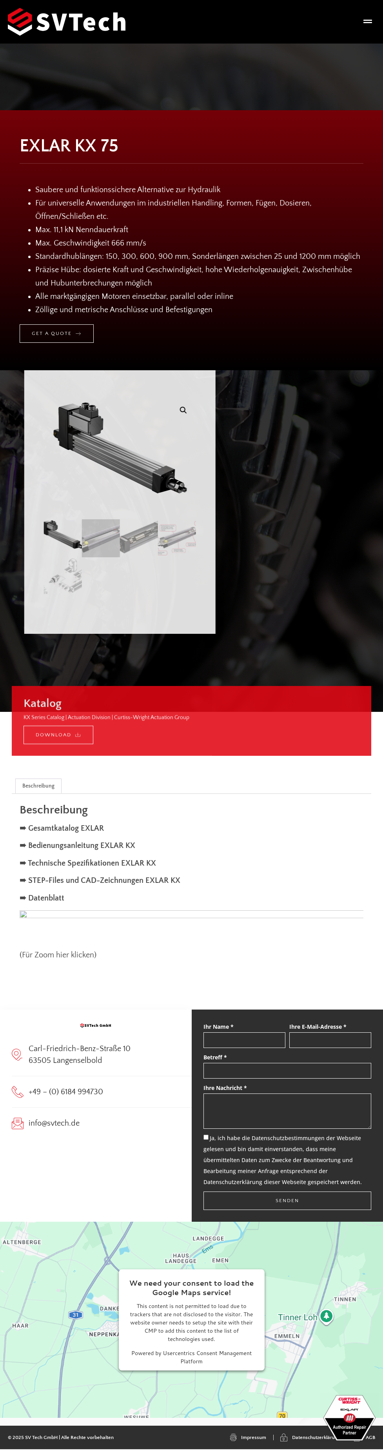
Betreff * (215, 1057)
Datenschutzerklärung (232, 1182)
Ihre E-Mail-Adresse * (318, 1027)
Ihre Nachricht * (225, 1088)
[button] (368, 21)
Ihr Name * (218, 1027)
